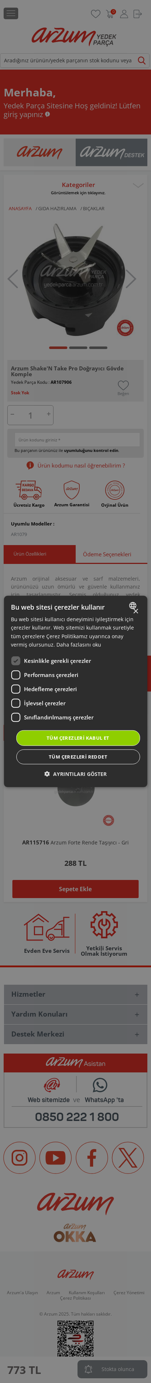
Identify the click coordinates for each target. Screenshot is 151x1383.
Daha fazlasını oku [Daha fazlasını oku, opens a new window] (78, 644)
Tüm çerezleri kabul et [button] (78, 738)
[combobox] (133, 605)
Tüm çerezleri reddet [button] (78, 756)
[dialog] (75, 691)
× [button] (135, 611)
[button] (75, 774)
